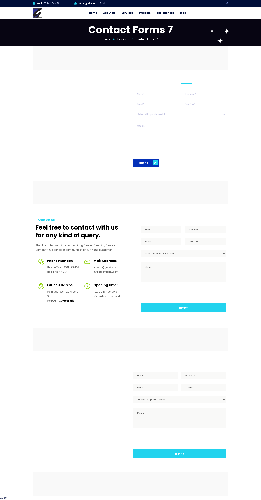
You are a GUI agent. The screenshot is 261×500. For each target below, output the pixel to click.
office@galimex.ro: (88, 3)
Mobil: (39, 3)
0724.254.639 (52, 3)
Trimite (148, 162)
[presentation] (158, 149)
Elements (123, 39)
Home (107, 39)
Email (102, 3)
